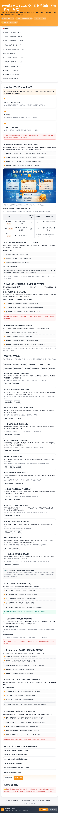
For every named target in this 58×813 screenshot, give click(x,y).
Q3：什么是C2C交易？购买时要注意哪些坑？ (16, 759)
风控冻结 (44, 368)
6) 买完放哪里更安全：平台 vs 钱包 (12, 62)
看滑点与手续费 (9, 418)
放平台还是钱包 (18, 368)
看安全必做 (16, 564)
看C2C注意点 (17, 532)
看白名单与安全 (9, 483)
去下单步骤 (18, 418)
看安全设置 (8, 548)
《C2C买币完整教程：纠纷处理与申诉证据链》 (25, 574)
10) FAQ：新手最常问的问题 (10, 79)
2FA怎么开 (27, 368)
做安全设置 (17, 499)
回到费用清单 (8, 434)
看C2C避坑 (17, 402)
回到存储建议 (8, 499)
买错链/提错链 (8, 368)
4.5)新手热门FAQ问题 (9, 53)
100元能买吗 (7, 364)
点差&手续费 (31, 364)
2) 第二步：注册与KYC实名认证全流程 (13, 41)
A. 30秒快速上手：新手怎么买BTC (12, 32)
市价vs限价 (23, 364)
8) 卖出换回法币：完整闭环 (10, 70)
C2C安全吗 (40, 364)
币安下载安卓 (26, 803)
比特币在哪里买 (48, 800)
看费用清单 (16, 384)
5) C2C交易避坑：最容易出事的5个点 (13, 57)
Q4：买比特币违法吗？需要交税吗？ (13, 763)
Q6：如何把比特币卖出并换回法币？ (13, 772)
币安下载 (33, 803)
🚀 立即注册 (52, 809)
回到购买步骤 (8, 778)
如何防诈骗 (52, 368)
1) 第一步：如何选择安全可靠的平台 (12, 36)
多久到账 (15, 364)
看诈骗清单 (16, 451)
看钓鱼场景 (17, 516)
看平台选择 (17, 434)
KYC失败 (48, 364)
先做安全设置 (17, 467)
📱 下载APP (44, 809)
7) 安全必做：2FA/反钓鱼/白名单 (12, 66)
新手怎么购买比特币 (38, 800)
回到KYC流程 (8, 467)
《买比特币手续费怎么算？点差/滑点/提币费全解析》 (18, 572)
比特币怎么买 (29, 800)
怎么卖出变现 (36, 368)
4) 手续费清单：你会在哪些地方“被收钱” (13, 49)
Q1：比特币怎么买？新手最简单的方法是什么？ (16, 750)
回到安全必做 (8, 516)
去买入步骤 (8, 384)
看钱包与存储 (19, 483)
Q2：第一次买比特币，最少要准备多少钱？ (15, 754)
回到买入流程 (8, 402)
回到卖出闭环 (8, 532)
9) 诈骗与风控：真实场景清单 (11, 74)
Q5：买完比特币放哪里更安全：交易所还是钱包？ (17, 768)
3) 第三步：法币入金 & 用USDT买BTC (13, 45)
